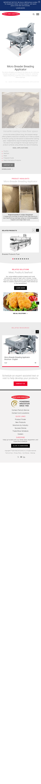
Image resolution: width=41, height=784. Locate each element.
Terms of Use (9, 675)
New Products (20, 644)
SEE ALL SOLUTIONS (19, 535)
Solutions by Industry (20, 647)
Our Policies (26, 675)
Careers (20, 656)
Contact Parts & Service (20, 632)
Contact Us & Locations (20, 635)
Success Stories (20, 650)
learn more (20, 471)
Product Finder (20, 641)
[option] (20, 573)
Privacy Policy (17, 675)
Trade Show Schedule (20, 653)
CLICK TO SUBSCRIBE (20, 667)
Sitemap (32, 675)
